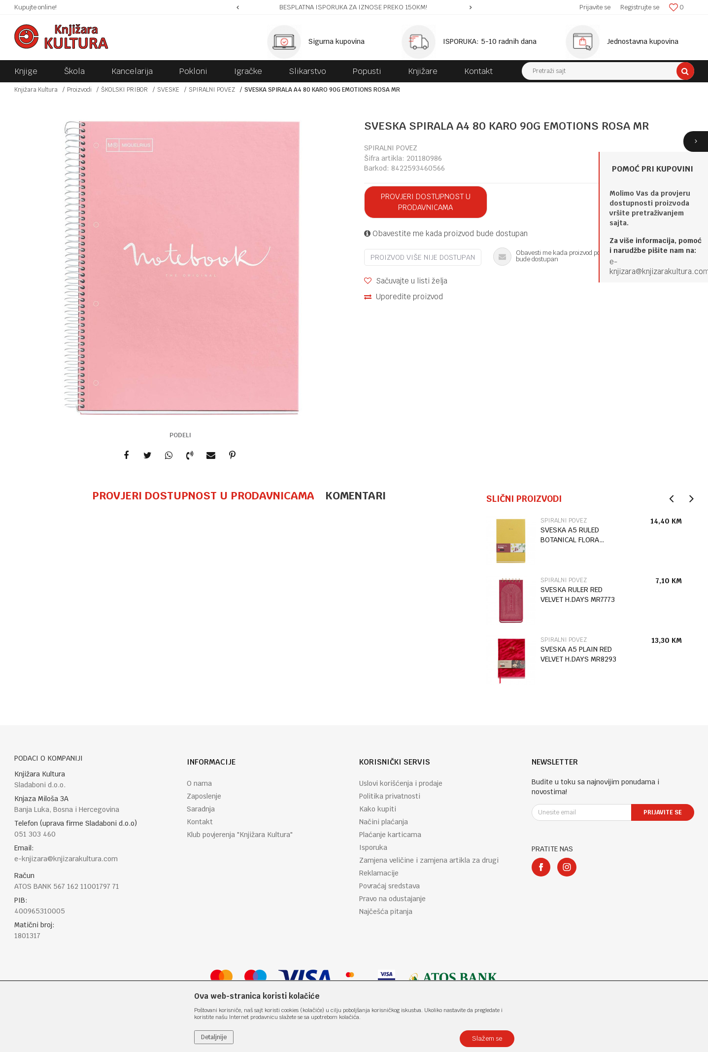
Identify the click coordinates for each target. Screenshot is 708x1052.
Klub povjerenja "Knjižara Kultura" (240, 834)
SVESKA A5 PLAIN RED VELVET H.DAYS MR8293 (578, 654)
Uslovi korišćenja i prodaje (400, 783)
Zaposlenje (204, 796)
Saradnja (201, 809)
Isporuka (373, 847)
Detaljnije (214, 1037)
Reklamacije (379, 873)
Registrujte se (639, 7)
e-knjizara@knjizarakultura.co (656, 266)
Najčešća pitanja (385, 911)
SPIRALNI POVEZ (212, 90)
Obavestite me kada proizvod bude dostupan (446, 233)
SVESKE (168, 90)
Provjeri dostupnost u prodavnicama (426, 202)
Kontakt (200, 821)
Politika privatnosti (389, 796)
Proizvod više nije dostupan (423, 257)
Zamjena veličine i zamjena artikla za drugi (429, 860)
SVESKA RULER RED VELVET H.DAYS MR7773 (577, 594)
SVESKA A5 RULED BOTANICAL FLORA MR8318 (569, 535)
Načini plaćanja (383, 821)
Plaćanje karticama (390, 834)
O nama (199, 783)
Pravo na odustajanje (392, 898)
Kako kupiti (377, 809)
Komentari (355, 495)
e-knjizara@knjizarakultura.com (66, 858)
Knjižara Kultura (36, 90)
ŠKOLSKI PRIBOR (124, 90)
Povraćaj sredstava (389, 885)
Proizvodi (79, 90)
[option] (354, 7)
